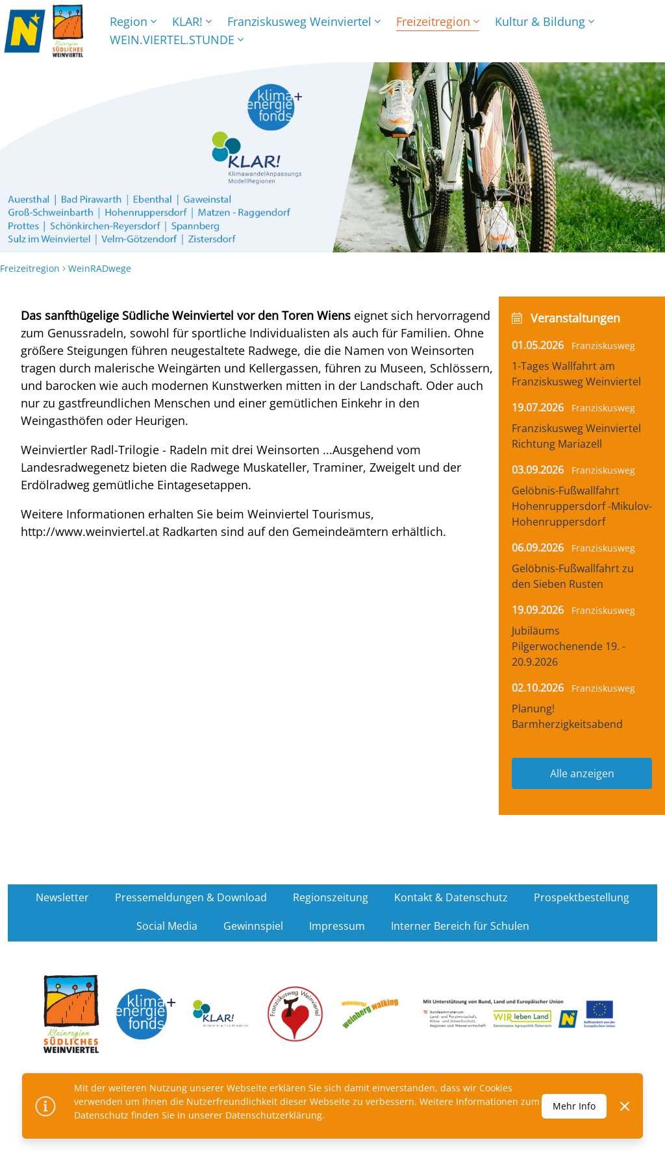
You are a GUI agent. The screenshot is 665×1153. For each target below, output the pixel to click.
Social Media (166, 926)
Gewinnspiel (253, 926)
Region (133, 21)
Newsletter (62, 897)
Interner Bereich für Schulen (460, 926)
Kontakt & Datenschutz (451, 897)
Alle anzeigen (582, 773)
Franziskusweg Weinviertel (304, 21)
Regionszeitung (330, 897)
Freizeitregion (437, 21)
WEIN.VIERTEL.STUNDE (177, 39)
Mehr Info (574, 1106)
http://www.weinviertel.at (90, 531)
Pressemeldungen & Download (191, 897)
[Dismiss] (625, 1106)
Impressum (337, 926)
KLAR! (192, 21)
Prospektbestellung (581, 897)
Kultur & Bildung (544, 21)
